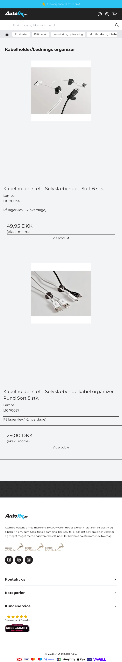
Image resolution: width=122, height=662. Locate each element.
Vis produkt (61, 238)
